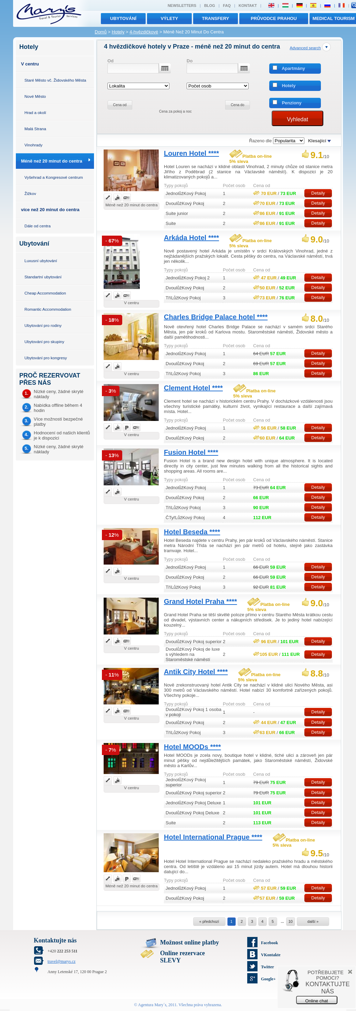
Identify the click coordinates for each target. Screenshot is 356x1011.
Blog (209, 5)
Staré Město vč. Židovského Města (55, 80)
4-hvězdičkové (143, 31)
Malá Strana (35, 128)
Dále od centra (37, 226)
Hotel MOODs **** (192, 747)
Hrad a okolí (35, 112)
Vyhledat (297, 119)
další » (312, 921)
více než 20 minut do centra (50, 209)
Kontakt (248, 5)
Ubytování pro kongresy (45, 357)
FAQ (227, 5)
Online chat (316, 1000)
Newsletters (182, 5)
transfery (215, 18)
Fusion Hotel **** (191, 452)
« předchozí (209, 921)
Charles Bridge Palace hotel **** (216, 317)
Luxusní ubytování (40, 260)
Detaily (318, 193)
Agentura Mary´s (152, 1004)
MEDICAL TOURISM (334, 18)
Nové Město (35, 96)
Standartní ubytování (43, 277)
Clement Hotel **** (193, 388)
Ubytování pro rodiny (43, 325)
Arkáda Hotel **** (191, 237)
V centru (30, 63)
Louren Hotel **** (191, 153)
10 (291, 921)
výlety (169, 18)
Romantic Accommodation (47, 309)
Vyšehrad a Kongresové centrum (53, 177)
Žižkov (30, 193)
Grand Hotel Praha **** (200, 601)
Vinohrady (33, 145)
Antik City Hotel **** (196, 671)
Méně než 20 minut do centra (51, 161)
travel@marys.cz (61, 961)
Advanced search (305, 47)
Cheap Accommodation (45, 293)
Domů (101, 31)
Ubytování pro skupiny (44, 341)
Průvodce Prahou (274, 18)
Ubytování (123, 18)
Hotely (118, 31)
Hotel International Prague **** (213, 837)
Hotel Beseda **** (192, 532)
